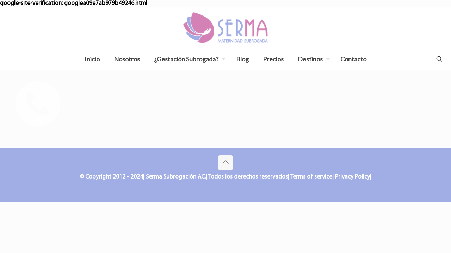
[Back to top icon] (225, 162)
